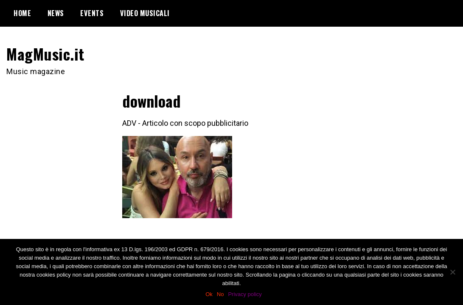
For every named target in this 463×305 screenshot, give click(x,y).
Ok (209, 294)
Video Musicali (145, 13)
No (220, 294)
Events (92, 13)
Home (22, 13)
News (56, 13)
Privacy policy (244, 294)
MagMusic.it (45, 53)
